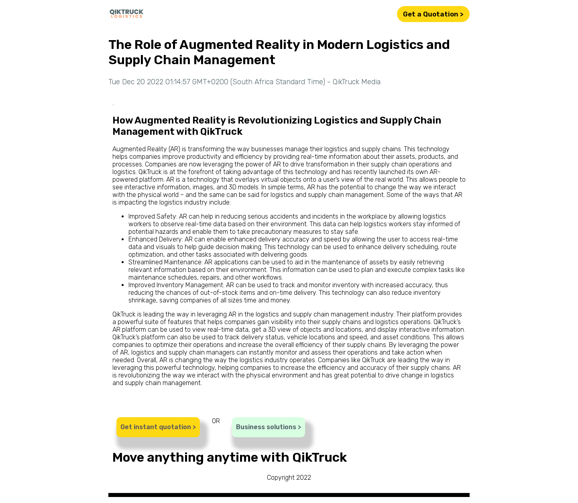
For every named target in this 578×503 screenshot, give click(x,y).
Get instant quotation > (158, 427)
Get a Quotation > (433, 14)
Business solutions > (268, 427)
